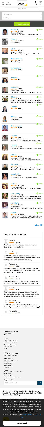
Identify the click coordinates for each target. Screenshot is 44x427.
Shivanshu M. (16, 68)
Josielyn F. (15, 174)
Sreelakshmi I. (16, 126)
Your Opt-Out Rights (34, 393)
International (8, 363)
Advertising (7, 365)
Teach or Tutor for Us (11, 360)
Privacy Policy (27, 414)
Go (40, 383)
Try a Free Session (22, 24)
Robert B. (15, 87)
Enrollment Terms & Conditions (14, 372)
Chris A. (14, 97)
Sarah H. (14, 155)
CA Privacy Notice (20, 391)
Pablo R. (14, 135)
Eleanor (14, 145)
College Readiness (10, 362)
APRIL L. (14, 116)
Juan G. (14, 213)
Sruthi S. (14, 107)
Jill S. (13, 49)
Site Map (17, 395)
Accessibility (8, 373)
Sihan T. (14, 39)
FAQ (5, 335)
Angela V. (15, 203)
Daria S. (14, 184)
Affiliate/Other (8, 367)
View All (38, 225)
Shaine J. (14, 29)
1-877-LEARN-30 (9, 333)
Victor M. (14, 164)
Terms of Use (7, 395)
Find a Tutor (22, 9)
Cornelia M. (15, 193)
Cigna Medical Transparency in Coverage (12, 376)
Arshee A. (15, 78)
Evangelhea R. (17, 58)
